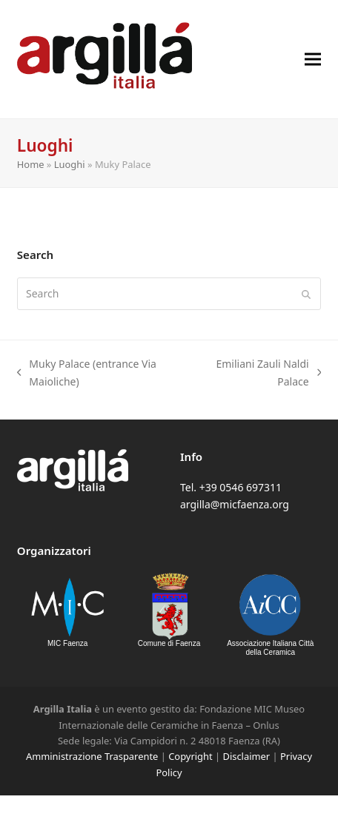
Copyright (190, 756)
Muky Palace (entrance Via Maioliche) (86, 373)
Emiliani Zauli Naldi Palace (260, 373)
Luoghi (69, 164)
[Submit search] (306, 293)
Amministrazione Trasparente (92, 756)
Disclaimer (246, 756)
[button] (313, 59)
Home (30, 164)
